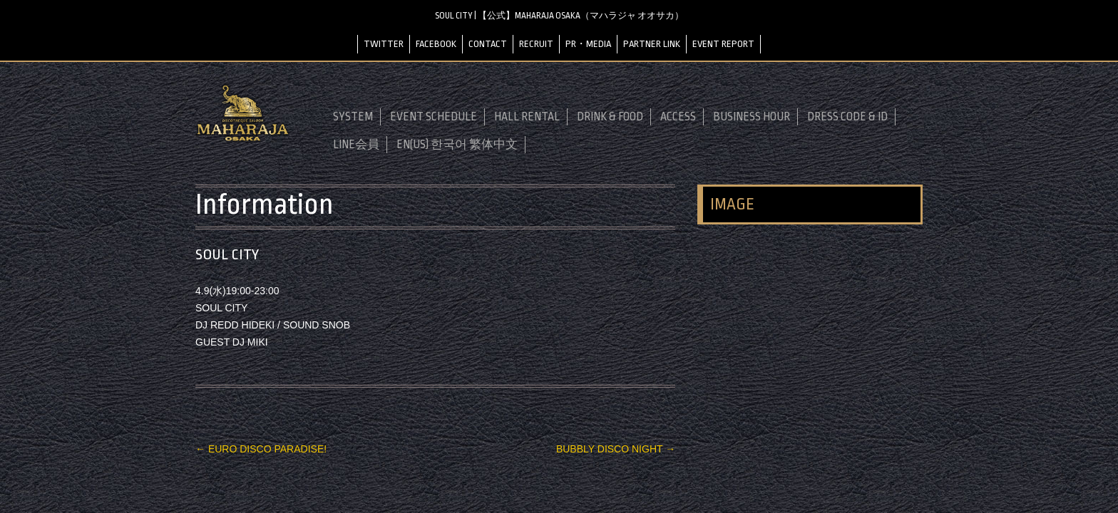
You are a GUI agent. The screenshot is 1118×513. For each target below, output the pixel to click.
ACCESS (678, 116)
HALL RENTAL (527, 116)
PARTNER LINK (651, 43)
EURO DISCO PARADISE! (261, 449)
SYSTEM (353, 116)
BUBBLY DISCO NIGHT (615, 449)
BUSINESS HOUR (751, 116)
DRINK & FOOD (610, 116)
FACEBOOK (436, 43)
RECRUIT (536, 43)
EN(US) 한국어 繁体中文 (457, 144)
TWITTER (384, 43)
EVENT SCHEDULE (433, 116)
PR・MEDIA (588, 43)
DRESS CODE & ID (847, 116)
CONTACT (487, 43)
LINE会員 (356, 144)
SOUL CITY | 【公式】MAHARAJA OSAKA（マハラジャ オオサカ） (559, 16)
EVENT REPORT (723, 43)
